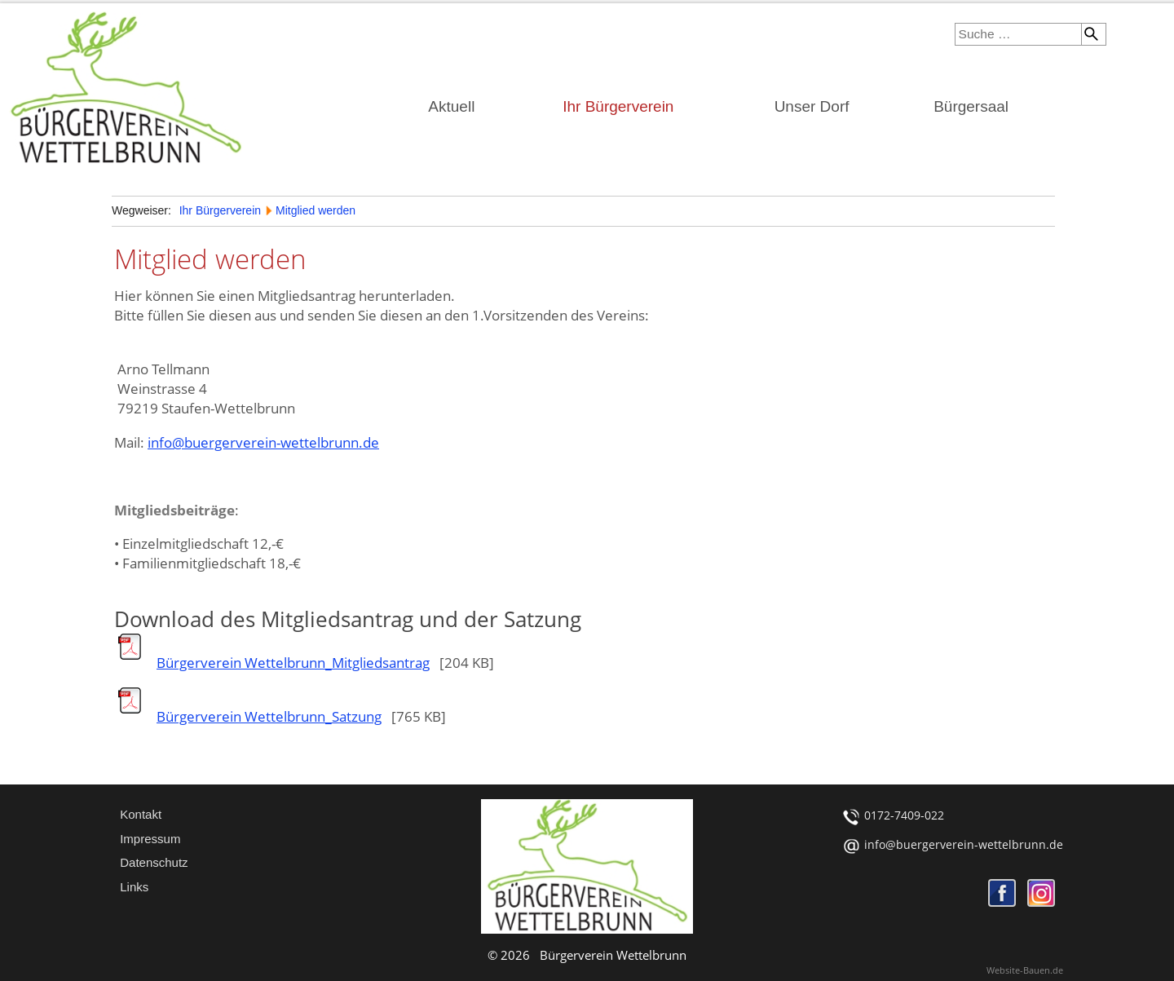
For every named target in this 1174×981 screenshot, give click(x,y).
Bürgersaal (970, 106)
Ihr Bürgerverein (618, 106)
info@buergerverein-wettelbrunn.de (263, 442)
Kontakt (140, 814)
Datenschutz (154, 862)
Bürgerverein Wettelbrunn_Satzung (269, 716)
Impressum (150, 839)
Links (134, 887)
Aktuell (451, 106)
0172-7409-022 (904, 815)
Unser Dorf (812, 106)
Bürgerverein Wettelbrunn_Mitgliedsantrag (293, 662)
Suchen (1090, 34)
